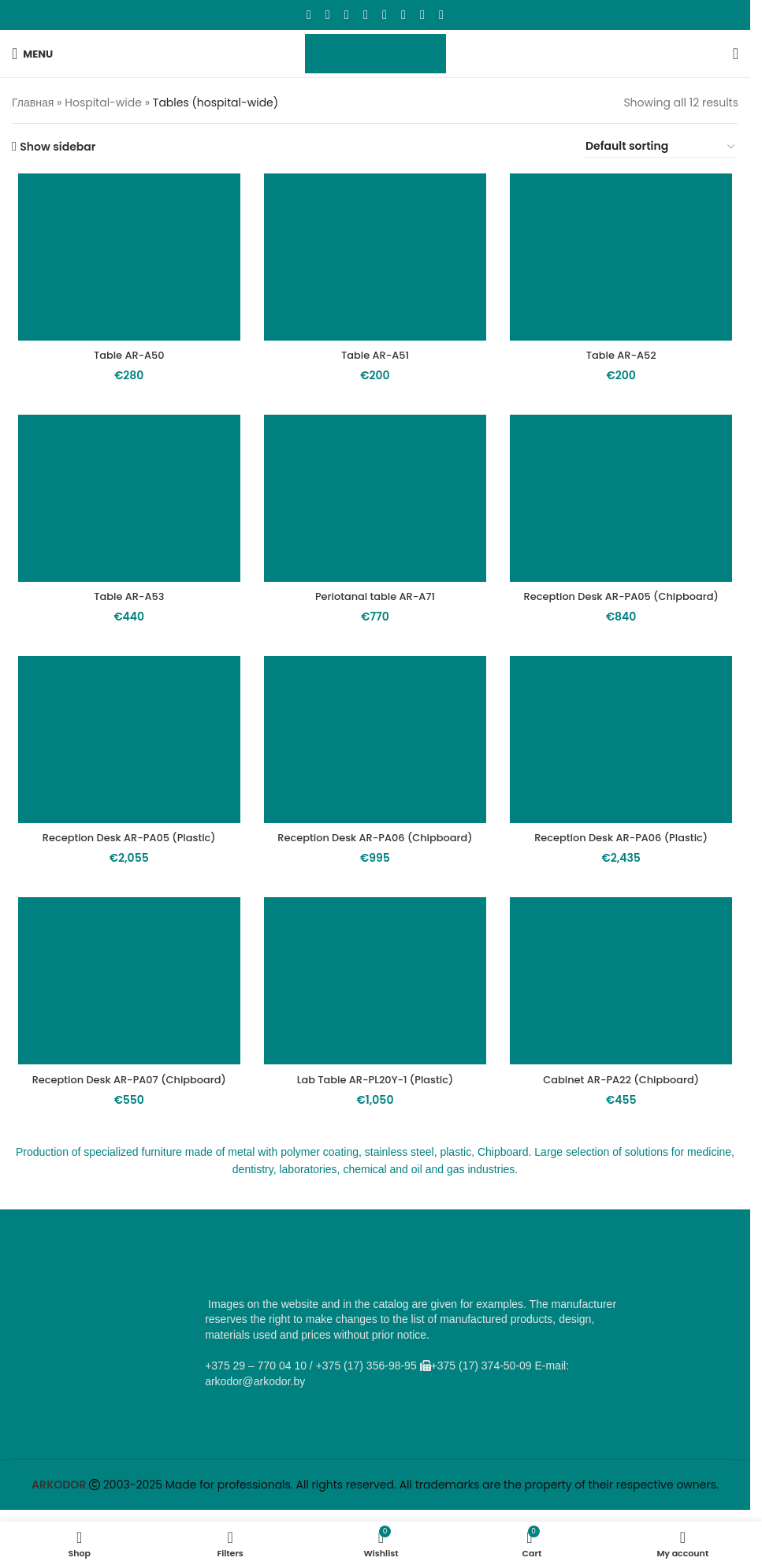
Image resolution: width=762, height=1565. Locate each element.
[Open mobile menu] (32, 53)
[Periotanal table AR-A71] (375, 503)
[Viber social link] (441, 14)
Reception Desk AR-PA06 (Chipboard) (375, 870)
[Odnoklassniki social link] (365, 14)
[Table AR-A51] (375, 258)
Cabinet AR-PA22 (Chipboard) (625, 1122)
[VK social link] (403, 14)
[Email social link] (346, 14)
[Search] (735, 53)
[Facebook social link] (308, 14)
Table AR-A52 (625, 358)
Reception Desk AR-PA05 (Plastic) (125, 862)
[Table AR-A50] (125, 258)
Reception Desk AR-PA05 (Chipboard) (625, 610)
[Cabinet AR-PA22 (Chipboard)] (625, 1022)
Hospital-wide (103, 102)
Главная (33, 102)
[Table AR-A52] (625, 258)
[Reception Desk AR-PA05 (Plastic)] (125, 763)
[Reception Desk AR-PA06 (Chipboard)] (375, 763)
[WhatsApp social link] (384, 14)
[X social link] (327, 14)
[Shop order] (661, 147)
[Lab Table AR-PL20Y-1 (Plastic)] (375, 1022)
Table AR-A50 (125, 358)
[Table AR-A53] (125, 503)
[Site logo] (375, 53)
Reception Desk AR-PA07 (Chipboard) (125, 1122)
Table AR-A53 (125, 602)
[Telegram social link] (422, 14)
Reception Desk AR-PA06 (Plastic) (625, 862)
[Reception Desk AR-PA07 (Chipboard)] (125, 1022)
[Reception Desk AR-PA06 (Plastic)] (625, 763)
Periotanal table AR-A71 (375, 602)
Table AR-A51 (374, 358)
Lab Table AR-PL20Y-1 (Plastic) (374, 1122)
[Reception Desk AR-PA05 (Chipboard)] (625, 503)
